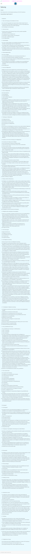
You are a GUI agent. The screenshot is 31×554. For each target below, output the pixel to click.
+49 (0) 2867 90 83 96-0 (6, 1)
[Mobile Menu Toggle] (1, 3)
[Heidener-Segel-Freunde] (15, 3)
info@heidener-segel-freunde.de (17, 1)
